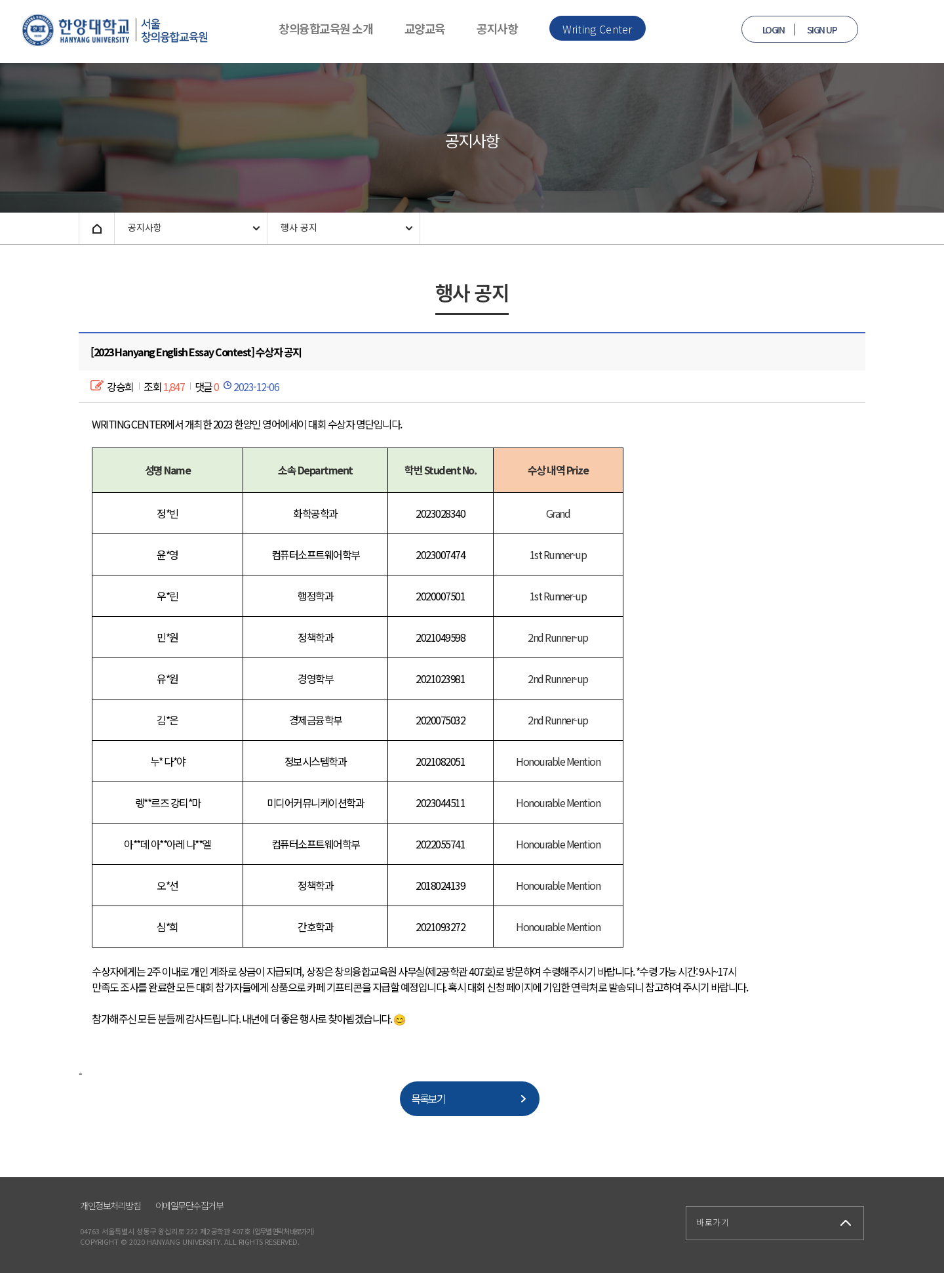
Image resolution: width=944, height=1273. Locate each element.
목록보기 (428, 1098)
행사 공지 (299, 227)
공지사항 (497, 28)
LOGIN (773, 29)
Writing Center (597, 29)
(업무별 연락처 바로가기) (282, 1231)
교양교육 (424, 28)
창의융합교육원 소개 (325, 28)
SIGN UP (822, 29)
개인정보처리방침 (110, 1205)
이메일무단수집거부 (189, 1205)
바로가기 (712, 1222)
